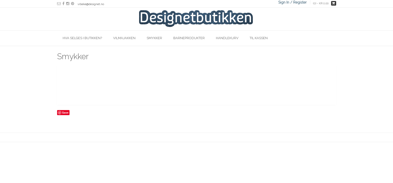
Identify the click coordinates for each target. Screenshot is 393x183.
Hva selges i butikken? (82, 38)
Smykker (154, 38)
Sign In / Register (292, 2)
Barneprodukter (189, 38)
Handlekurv (227, 38)
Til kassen (259, 38)
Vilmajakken (124, 38)
